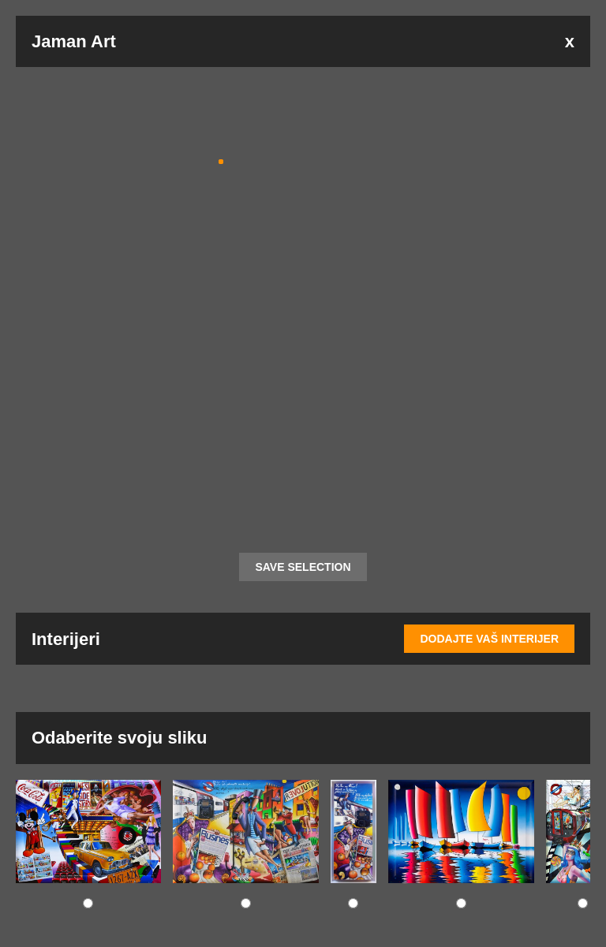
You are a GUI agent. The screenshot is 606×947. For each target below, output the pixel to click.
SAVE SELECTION (302, 567)
